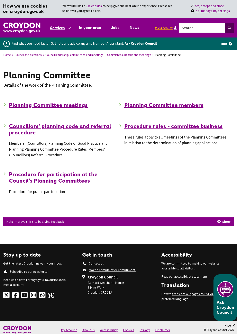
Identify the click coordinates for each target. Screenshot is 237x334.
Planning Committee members (163, 105)
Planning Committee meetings (48, 105)
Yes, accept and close (209, 6)
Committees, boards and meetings (129, 55)
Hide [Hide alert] (224, 44)
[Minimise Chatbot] (230, 325)
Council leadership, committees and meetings (74, 55)
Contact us (96, 263)
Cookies (128, 330)
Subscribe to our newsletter (29, 271)
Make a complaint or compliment (112, 270)
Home (7, 55)
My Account (164, 28)
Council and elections (28, 55)
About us (88, 330)
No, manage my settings (212, 11)
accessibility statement (190, 276)
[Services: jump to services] (60, 27)
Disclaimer (162, 330)
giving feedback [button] (53, 221)
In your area (90, 27)
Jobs (115, 27)
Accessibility (109, 330)
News (134, 27)
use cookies (94, 6)
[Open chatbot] (225, 297)
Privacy (145, 330)
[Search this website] (229, 28)
